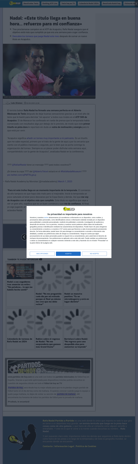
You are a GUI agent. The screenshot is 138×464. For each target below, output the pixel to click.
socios (46, 217)
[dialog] (69, 232)
